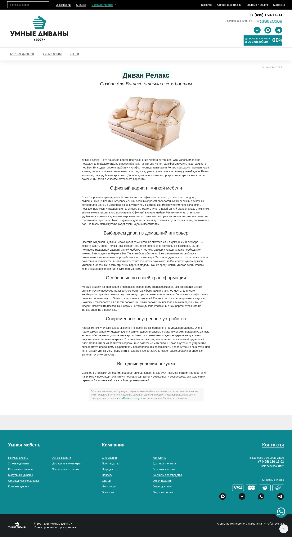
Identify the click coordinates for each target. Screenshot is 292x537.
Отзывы (81, 4)
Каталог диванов (22, 54)
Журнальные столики (65, 469)
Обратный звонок (271, 20)
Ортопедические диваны (23, 480)
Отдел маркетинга (164, 492)
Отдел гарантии (162, 480)
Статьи (106, 480)
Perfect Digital (274, 523)
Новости (107, 475)
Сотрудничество (102, 4)
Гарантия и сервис (256, 4)
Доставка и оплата (164, 463)
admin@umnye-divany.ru (129, 398)
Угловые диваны (18, 463)
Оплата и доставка (228, 4)
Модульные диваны (20, 475)
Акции (74, 54)
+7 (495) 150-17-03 (265, 15)
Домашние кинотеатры (66, 463)
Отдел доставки (163, 486)
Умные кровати (61, 457)
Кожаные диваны (18, 486)
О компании (63, 4)
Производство (110, 463)
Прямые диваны (18, 457)
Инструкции (109, 486)
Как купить (159, 457)
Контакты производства (167, 475)
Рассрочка (206, 4)
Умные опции (52, 54)
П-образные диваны (20, 469)
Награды (107, 469)
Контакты (279, 4)
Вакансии (108, 492)
